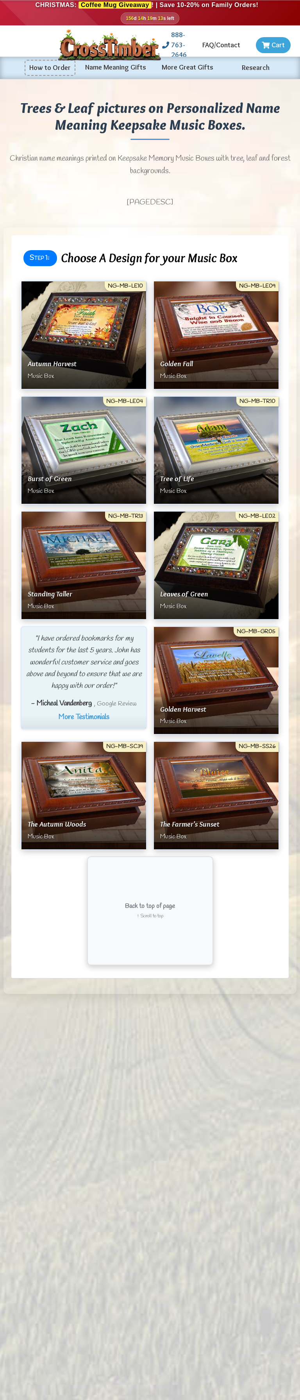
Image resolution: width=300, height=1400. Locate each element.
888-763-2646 (174, 44)
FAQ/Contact (221, 45)
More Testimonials (83, 717)
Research (256, 67)
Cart (273, 45)
